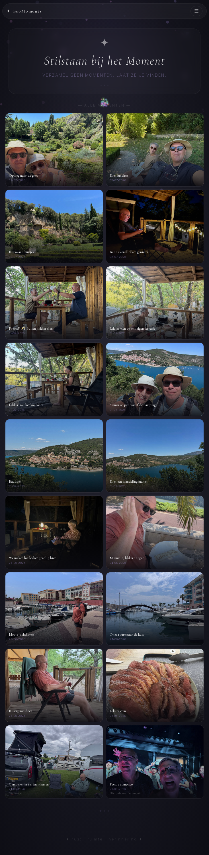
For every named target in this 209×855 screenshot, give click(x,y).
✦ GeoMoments (24, 11)
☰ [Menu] (196, 11)
